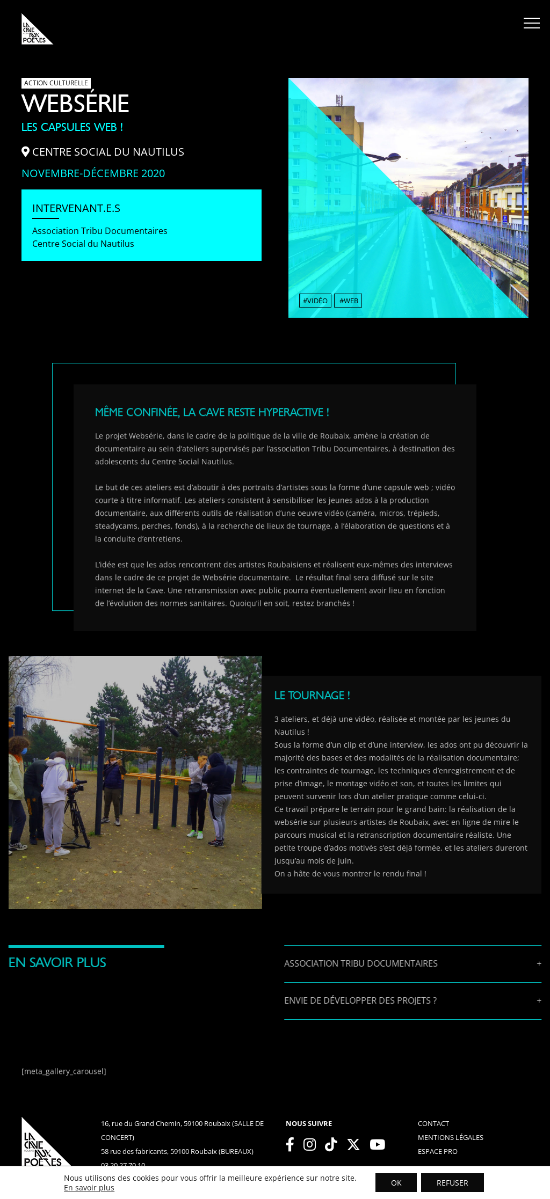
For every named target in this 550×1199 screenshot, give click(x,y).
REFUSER (453, 1182)
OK (395, 1182)
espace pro (438, 1151)
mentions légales (450, 1137)
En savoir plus (88, 1187)
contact (433, 1123)
